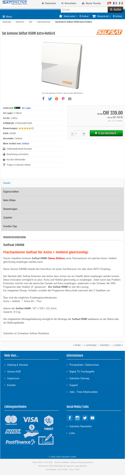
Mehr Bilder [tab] (9, 200)
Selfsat (25, 143)
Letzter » (118, 345)
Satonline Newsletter (79, 426)
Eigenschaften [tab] (11, 191)
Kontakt (10, 385)
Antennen (20, 22)
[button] (43, 99)
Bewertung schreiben (18, 154)
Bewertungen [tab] (10, 209)
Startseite (6, 22)
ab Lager (26, 108)
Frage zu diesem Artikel (19, 165)
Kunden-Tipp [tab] (10, 226)
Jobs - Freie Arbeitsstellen (82, 391)
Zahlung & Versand (16, 364)
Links (71, 433)
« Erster (77, 345)
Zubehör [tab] (7, 217)
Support (72, 385)
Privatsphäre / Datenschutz (83, 364)
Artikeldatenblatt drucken (19, 149)
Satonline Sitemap (78, 378)
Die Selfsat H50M (58, 286)
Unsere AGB (12, 371)
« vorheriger (90, 345)
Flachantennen (44, 22)
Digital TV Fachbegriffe (80, 371)
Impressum (11, 378)
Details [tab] (7, 183)
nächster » (105, 345)
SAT (31, 22)
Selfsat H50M (22, 308)
